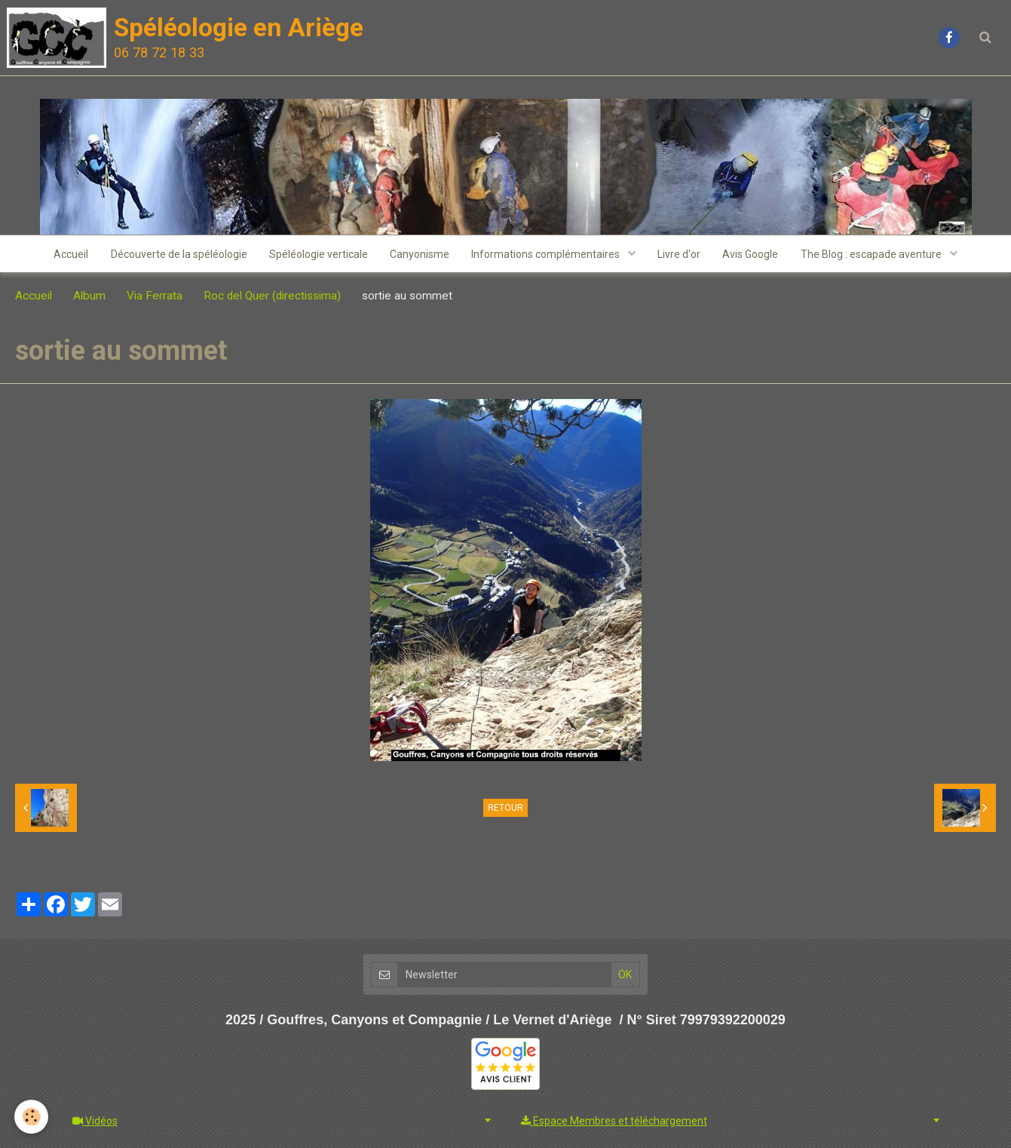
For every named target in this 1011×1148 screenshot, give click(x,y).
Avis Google (752, 254)
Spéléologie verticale (317, 254)
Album (89, 296)
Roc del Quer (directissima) (272, 296)
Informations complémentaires (547, 254)
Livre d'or (680, 254)
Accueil (69, 254)
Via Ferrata (154, 296)
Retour (505, 808)
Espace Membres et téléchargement (614, 1121)
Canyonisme (419, 254)
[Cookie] (32, 1117)
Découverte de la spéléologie (177, 254)
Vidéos (95, 1121)
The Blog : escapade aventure (874, 254)
